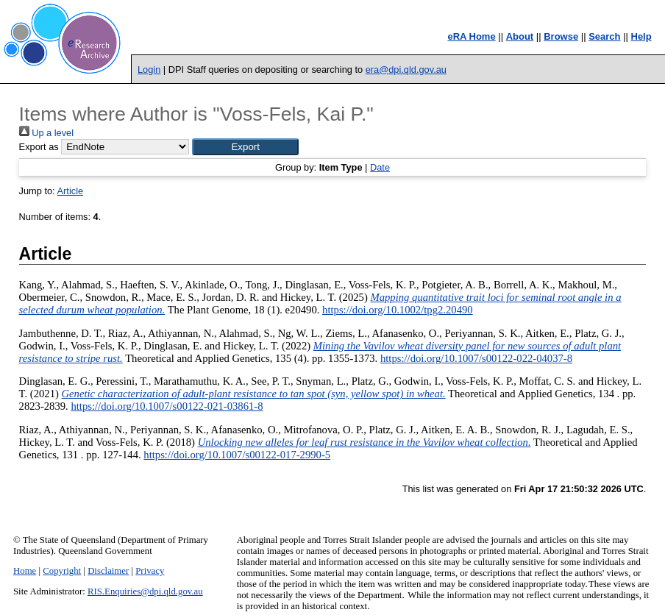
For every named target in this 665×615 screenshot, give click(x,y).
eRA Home (471, 36)
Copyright (62, 571)
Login (149, 69)
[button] (245, 146)
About (520, 36)
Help (641, 36)
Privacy (149, 571)
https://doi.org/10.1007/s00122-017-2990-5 (236, 455)
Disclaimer (108, 571)
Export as (39, 146)
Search (604, 36)
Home (24, 571)
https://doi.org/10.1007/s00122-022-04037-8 (476, 358)
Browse (561, 36)
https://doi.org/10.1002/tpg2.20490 (397, 310)
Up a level (46, 132)
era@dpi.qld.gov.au (406, 69)
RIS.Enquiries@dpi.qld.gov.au (145, 591)
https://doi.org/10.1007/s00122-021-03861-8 (167, 406)
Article (70, 190)
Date (380, 167)
